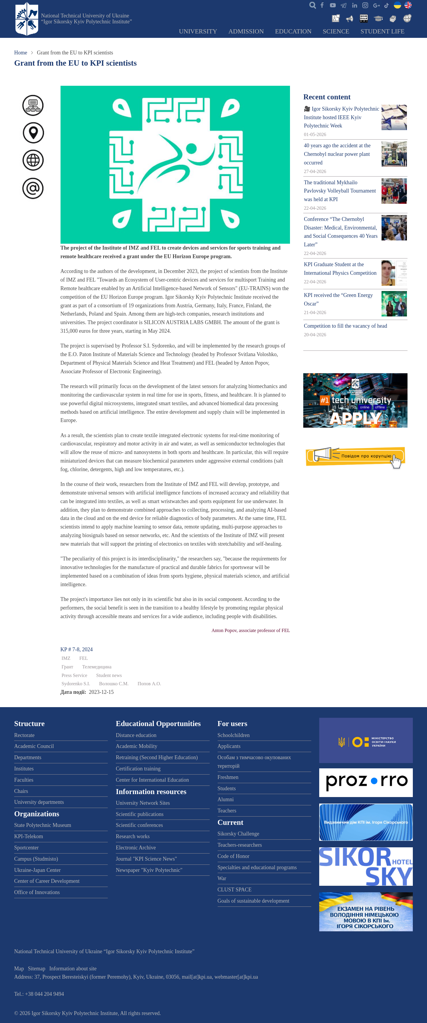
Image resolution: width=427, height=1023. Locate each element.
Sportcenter (26, 848)
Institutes (24, 769)
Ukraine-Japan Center (37, 870)
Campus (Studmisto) (36, 859)
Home (20, 53)
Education (293, 31)
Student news (109, 675)
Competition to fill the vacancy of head (345, 326)
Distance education (136, 735)
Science (336, 31)
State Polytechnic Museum (42, 825)
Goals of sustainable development (253, 901)
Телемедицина (96, 667)
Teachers (227, 811)
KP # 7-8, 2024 (77, 649)
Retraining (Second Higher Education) (157, 757)
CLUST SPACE (235, 890)
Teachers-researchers (240, 845)
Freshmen (228, 777)
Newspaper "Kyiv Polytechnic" (149, 870)
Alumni (226, 799)
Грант (67, 667)
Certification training (138, 769)
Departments (27, 757)
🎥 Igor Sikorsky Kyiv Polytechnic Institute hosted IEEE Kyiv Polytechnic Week (341, 117)
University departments (39, 802)
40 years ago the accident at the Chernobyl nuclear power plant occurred (337, 154)
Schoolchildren (234, 735)
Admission (246, 31)
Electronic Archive (136, 848)
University (198, 31)
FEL (83, 658)
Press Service (74, 675)
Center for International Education (152, 780)
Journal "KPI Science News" (146, 859)
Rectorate (24, 735)
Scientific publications (139, 814)
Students (227, 788)
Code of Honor (234, 856)
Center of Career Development (46, 881)
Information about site (73, 969)
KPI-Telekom (28, 836)
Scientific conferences (139, 825)
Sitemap (36, 969)
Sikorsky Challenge (239, 834)
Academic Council (34, 746)
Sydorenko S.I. (76, 683)
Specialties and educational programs (257, 867)
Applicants (229, 746)
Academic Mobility (136, 746)
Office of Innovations (37, 892)
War (222, 878)
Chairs (21, 791)
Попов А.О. (149, 683)
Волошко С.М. (114, 683)
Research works (132, 836)
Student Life (383, 31)
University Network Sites (143, 803)
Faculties (23, 780)
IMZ (66, 658)
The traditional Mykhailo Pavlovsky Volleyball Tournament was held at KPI (340, 191)
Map (19, 969)
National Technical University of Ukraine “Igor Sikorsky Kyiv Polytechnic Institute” (86, 19)
